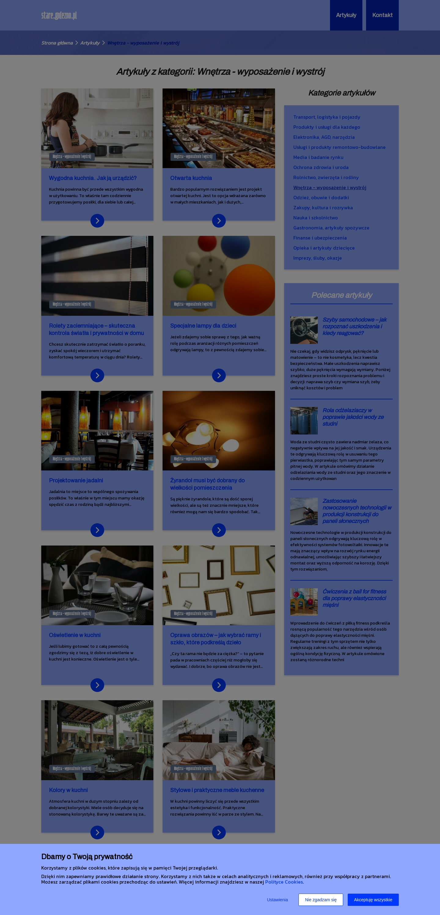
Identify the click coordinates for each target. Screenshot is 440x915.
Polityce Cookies (284, 881)
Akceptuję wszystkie (373, 899)
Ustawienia (277, 899)
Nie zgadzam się (321, 899)
